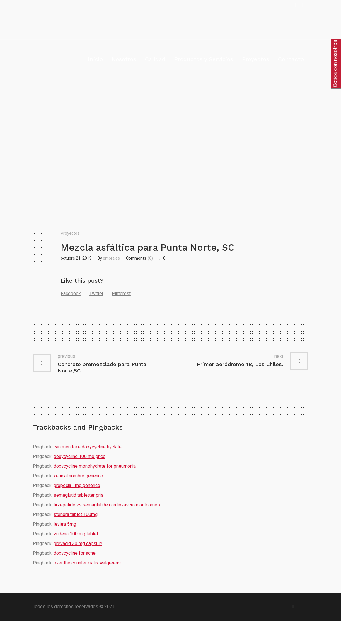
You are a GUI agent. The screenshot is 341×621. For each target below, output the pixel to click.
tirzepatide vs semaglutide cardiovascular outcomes (107, 504)
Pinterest (121, 293)
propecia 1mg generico (77, 485)
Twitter (96, 293)
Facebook (71, 293)
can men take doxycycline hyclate (88, 446)
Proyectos (70, 233)
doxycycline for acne (75, 553)
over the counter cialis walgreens (87, 562)
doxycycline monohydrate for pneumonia (95, 466)
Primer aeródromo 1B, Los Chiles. (240, 364)
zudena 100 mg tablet (76, 533)
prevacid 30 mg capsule (78, 543)
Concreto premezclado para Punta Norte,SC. (102, 367)
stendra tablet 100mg (76, 514)
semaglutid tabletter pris (78, 495)
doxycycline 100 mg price (79, 456)
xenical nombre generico (78, 475)
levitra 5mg (65, 524)
